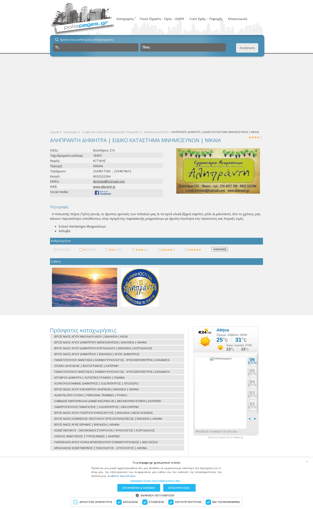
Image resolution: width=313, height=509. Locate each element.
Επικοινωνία (237, 19)
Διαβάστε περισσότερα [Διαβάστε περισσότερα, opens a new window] (121, 475)
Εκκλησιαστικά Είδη (156, 132)
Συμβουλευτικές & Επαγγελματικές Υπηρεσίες (110, 132)
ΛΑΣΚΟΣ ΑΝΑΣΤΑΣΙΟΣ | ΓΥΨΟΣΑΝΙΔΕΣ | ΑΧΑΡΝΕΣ (87, 436)
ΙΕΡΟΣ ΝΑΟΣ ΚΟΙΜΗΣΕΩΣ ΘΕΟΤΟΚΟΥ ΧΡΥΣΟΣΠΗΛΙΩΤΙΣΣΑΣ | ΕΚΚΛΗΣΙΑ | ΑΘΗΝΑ (108, 419)
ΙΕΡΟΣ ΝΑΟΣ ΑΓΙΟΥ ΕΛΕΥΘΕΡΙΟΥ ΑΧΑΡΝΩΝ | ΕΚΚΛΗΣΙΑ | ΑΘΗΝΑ (96, 389)
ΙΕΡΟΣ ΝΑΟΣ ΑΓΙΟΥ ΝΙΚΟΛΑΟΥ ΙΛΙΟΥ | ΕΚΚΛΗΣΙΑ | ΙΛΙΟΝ (91, 336)
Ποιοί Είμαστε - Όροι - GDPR (162, 19)
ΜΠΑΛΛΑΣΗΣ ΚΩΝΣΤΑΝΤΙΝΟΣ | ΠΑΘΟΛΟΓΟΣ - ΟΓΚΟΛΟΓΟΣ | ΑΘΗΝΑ (100, 448)
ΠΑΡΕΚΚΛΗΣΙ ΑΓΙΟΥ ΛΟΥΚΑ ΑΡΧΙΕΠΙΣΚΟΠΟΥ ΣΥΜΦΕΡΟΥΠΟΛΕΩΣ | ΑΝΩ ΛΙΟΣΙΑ (106, 442)
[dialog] (156, 483)
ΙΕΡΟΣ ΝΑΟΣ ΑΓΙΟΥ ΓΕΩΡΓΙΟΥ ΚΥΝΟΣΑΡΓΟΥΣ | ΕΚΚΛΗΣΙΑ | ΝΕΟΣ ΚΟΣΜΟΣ (103, 413)
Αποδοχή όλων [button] (178, 487)
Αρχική (54, 132)
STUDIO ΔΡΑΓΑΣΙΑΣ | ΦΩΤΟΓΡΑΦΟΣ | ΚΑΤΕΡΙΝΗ (86, 366)
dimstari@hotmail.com (109, 181)
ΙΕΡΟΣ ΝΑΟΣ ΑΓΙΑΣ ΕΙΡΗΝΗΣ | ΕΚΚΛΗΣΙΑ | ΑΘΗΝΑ (86, 424)
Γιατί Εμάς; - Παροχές (206, 19)
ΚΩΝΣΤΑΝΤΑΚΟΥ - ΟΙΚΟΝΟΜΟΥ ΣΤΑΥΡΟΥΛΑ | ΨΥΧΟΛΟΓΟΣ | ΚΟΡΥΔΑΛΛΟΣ (104, 430)
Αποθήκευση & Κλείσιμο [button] (138, 487)
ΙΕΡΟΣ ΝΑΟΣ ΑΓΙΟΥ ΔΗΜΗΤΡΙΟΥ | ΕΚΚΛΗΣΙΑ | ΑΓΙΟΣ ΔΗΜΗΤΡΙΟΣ (97, 354)
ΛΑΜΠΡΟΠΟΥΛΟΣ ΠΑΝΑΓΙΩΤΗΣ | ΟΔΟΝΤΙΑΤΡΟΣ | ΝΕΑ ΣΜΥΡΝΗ (96, 407)
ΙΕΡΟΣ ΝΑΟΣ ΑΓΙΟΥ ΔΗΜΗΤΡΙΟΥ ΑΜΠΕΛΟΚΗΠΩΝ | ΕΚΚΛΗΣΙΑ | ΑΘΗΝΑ (100, 342)
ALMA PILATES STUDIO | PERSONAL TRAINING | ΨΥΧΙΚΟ (90, 395)
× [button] (307, 461)
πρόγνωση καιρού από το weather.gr (225, 437)
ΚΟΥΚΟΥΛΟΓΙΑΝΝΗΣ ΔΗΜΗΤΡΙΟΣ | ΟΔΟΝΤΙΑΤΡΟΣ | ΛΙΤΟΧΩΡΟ (96, 383)
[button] (156, 481)
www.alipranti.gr (104, 187)
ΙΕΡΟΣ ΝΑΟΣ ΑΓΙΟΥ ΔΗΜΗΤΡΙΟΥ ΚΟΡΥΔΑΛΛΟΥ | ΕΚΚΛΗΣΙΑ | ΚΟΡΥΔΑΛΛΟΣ (103, 348)
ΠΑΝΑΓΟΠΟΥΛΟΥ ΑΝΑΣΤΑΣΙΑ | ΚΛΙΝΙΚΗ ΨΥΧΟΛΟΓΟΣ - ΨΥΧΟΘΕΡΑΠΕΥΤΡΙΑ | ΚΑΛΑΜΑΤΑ (112, 360)
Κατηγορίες (125, 19)
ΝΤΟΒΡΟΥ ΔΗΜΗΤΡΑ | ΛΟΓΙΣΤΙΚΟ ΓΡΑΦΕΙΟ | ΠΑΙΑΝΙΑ (89, 377)
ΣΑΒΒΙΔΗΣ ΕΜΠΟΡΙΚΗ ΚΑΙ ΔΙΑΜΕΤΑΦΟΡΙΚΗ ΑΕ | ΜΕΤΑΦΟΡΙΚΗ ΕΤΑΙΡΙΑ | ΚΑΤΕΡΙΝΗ (107, 401)
